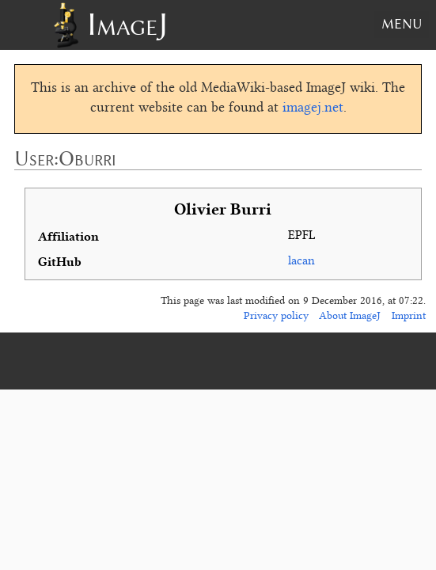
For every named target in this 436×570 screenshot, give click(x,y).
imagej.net (312, 108)
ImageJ (127, 24)
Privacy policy (276, 316)
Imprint (409, 316)
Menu (401, 24)
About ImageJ (350, 316)
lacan (301, 262)
